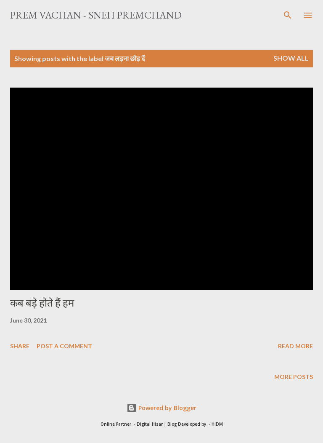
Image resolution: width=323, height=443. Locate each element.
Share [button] (19, 346)
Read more (295, 346)
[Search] (288, 15)
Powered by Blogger (161, 408)
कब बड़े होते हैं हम (42, 303)
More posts (293, 376)
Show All (291, 58)
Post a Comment (64, 346)
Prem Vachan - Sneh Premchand (96, 14)
